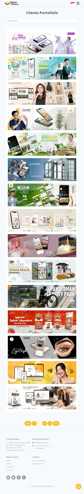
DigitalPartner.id (48, 486)
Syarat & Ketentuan (39, 461)
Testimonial (10, 467)
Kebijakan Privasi (38, 464)
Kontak (8, 464)
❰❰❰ (28, 423)
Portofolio (9, 470)
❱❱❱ (56, 423)
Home (8, 461)
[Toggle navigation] (78, 3)
